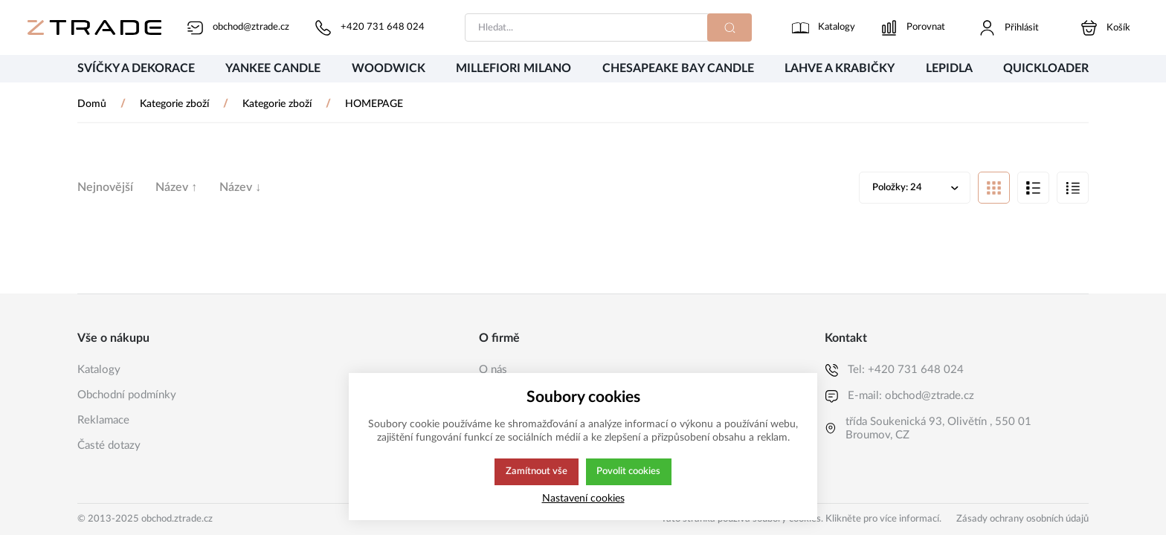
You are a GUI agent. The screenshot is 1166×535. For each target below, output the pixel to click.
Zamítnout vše (535, 472)
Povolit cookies (629, 472)
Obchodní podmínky (126, 395)
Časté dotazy (109, 445)
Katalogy (98, 369)
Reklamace (103, 420)
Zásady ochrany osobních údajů (1022, 519)
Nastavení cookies (583, 498)
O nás (493, 369)
